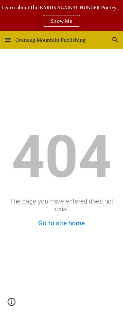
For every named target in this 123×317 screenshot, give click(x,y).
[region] (61, 15)
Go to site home (61, 223)
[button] (7, 40)
